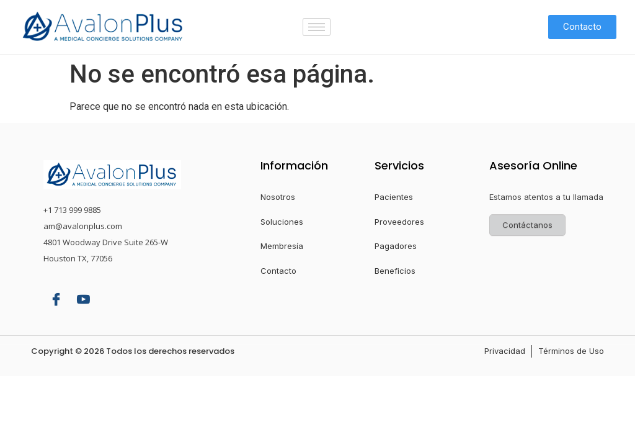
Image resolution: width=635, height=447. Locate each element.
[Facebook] (56, 300)
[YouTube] (83, 300)
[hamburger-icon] (317, 27)
